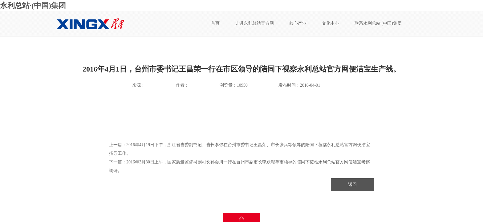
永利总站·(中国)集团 (33, 6)
